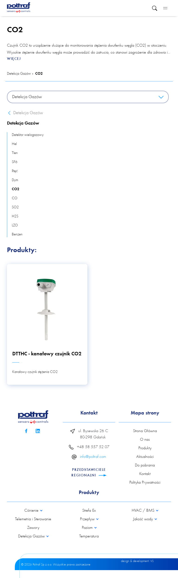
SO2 (15, 207)
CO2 (39, 74)
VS (152, 561)
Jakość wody (143, 519)
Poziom (88, 528)
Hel (14, 144)
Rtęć (15, 171)
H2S (15, 216)
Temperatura (89, 536)
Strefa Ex (89, 511)
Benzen (17, 234)
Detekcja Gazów (19, 74)
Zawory (33, 528)
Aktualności (145, 457)
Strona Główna (145, 431)
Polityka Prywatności (144, 483)
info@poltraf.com (93, 457)
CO (14, 198)
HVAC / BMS (144, 511)
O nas (145, 440)
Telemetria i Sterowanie (33, 519)
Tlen (15, 153)
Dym (15, 180)
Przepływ (88, 519)
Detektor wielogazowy (28, 135)
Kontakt (144, 474)
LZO (15, 225)
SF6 (14, 162)
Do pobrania (145, 465)
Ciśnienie (32, 511)
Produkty (145, 448)
